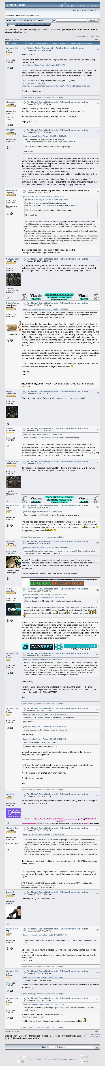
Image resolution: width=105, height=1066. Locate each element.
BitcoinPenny (12, 303)
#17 (97, 893)
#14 (97, 709)
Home (12, 24)
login (29, 15)
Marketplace (34, 30)
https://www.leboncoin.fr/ (32, 1017)
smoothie (10, 541)
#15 (97, 795)
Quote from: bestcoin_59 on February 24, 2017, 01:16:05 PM (44, 595)
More (47, 24)
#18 (97, 930)
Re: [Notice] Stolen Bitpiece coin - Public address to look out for (57, 102)
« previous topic (81, 36)
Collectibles (55, 30)
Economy (23, 30)
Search (25, 24)
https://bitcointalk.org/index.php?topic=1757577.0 (43, 65)
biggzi (9, 392)
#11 (97, 543)
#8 (98, 430)
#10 (97, 507)
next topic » (94, 36)
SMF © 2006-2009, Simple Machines (62, 1059)
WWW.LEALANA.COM (39, 579)
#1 (98, 49)
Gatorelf (10, 892)
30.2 (34, 20)
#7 (98, 393)
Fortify (9, 589)
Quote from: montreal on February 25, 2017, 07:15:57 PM (43, 1004)
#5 (98, 260)
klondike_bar (12, 828)
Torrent (40, 20)
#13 (97, 655)
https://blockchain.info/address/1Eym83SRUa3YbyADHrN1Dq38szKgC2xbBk (56, 86)
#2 (98, 103)
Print (96, 39)
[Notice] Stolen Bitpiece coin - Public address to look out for (55, 48)
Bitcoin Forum (11, 30)
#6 (98, 304)
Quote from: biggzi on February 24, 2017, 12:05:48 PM (42, 434)
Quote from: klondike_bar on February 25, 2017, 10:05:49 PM (45, 935)
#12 (97, 590)
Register (39, 24)
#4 (98, 192)
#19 (97, 972)
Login (32, 24)
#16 (97, 829)
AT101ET (10, 130)
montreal (10, 794)
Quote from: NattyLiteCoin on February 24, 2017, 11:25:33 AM (45, 309)
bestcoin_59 (12, 48)
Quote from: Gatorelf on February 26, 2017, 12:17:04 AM (43, 977)
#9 (98, 463)
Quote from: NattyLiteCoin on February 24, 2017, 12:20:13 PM (45, 548)
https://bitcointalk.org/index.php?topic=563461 (38, 885)
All (18, 39)
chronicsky (11, 102)
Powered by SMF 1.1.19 (38, 1059)
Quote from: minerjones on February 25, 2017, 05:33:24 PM (44, 714)
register (36, 15)
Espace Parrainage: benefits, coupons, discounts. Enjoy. (42, 97)
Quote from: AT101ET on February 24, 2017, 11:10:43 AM (43, 197)
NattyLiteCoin (12, 259)
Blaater (9, 428)
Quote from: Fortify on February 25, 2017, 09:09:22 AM (42, 659)
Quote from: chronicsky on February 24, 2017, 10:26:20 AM (44, 136)
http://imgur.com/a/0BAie (33, 760)
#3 (98, 131)
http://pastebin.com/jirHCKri (34, 83)
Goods (45, 30)
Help (19, 24)
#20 (97, 999)
